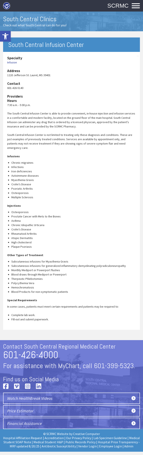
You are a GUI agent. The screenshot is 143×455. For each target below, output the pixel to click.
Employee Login (110, 446)
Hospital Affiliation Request (22, 438)
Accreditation (54, 438)
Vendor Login (87, 446)
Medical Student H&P (48, 442)
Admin (128, 446)
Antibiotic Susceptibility (59, 446)
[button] (5, 36)
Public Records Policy (80, 442)
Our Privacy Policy (78, 438)
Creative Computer (86, 434)
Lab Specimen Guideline (110, 438)
